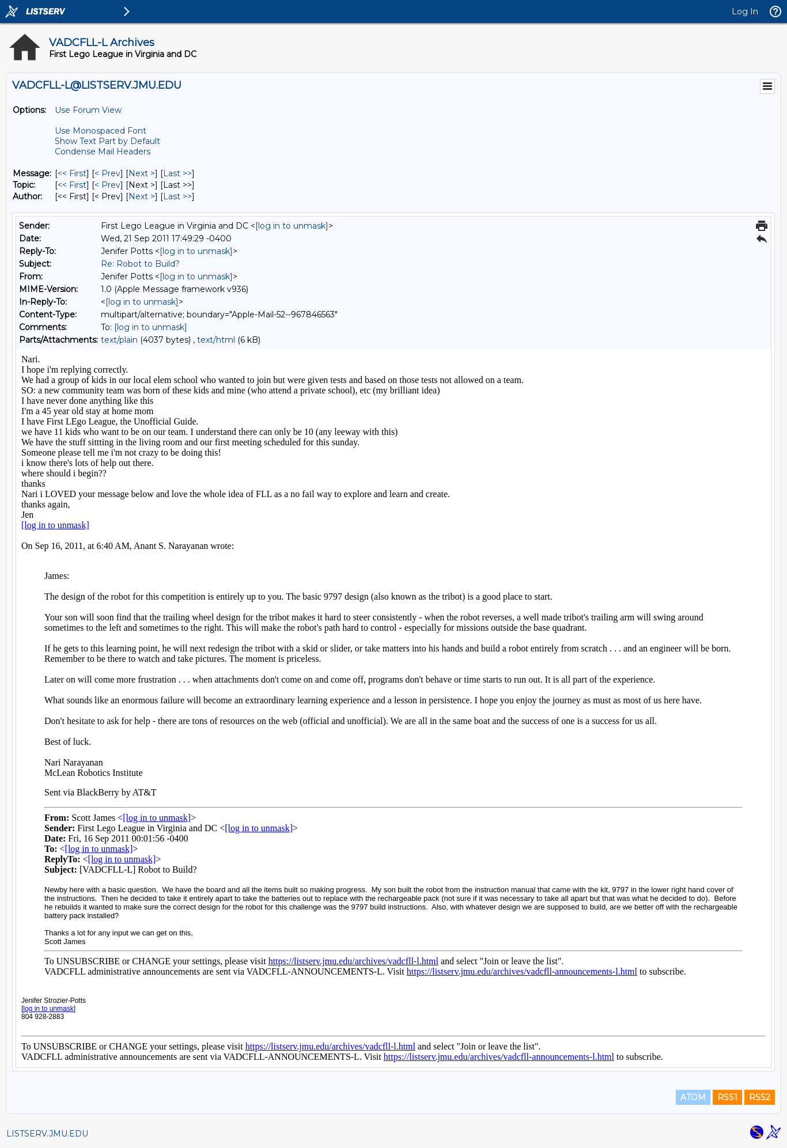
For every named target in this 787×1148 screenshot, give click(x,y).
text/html (216, 340)
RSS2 (759, 1097)
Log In (745, 11)
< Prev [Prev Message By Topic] (107, 185)
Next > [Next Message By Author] (141, 196)
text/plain (119, 340)
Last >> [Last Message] (177, 173)
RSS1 (727, 1097)
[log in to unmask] (291, 226)
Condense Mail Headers (102, 151)
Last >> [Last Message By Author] (177, 196)
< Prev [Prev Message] (107, 173)
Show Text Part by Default (107, 141)
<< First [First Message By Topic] (72, 185)
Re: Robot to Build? (140, 264)
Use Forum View (88, 110)
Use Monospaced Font (100, 131)
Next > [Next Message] (141, 173)
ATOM (693, 1097)
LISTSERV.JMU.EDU (47, 1133)
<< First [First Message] (72, 173)
